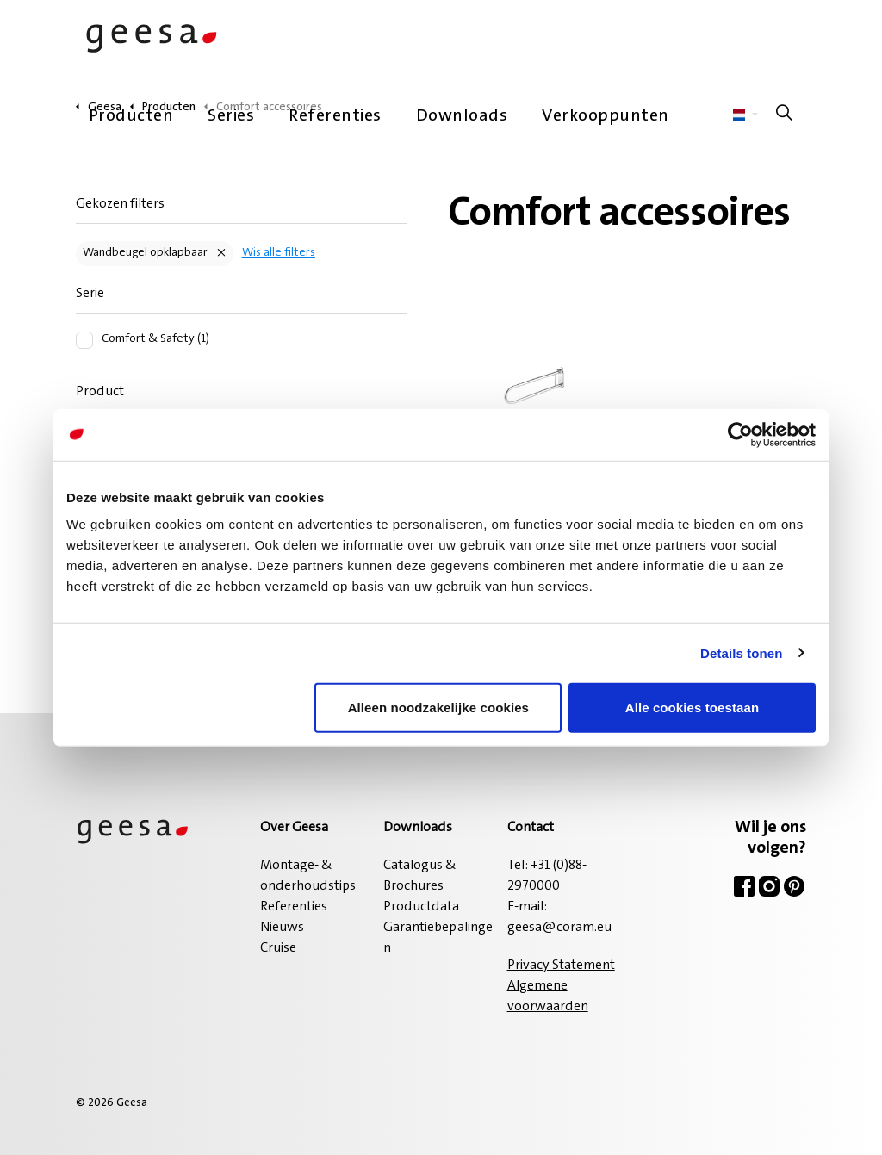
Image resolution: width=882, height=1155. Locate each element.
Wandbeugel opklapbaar (145, 253)
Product (100, 392)
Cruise (278, 948)
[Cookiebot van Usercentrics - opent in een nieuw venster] (740, 434)
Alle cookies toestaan (692, 707)
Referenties (335, 116)
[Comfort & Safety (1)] (84, 340)
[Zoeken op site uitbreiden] (784, 116)
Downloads (462, 116)
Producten (131, 116)
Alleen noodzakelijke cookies (438, 707)
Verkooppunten (605, 116)
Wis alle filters (278, 253)
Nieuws (282, 928)
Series (231, 116)
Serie (90, 294)
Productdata (421, 907)
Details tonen (741, 652)
